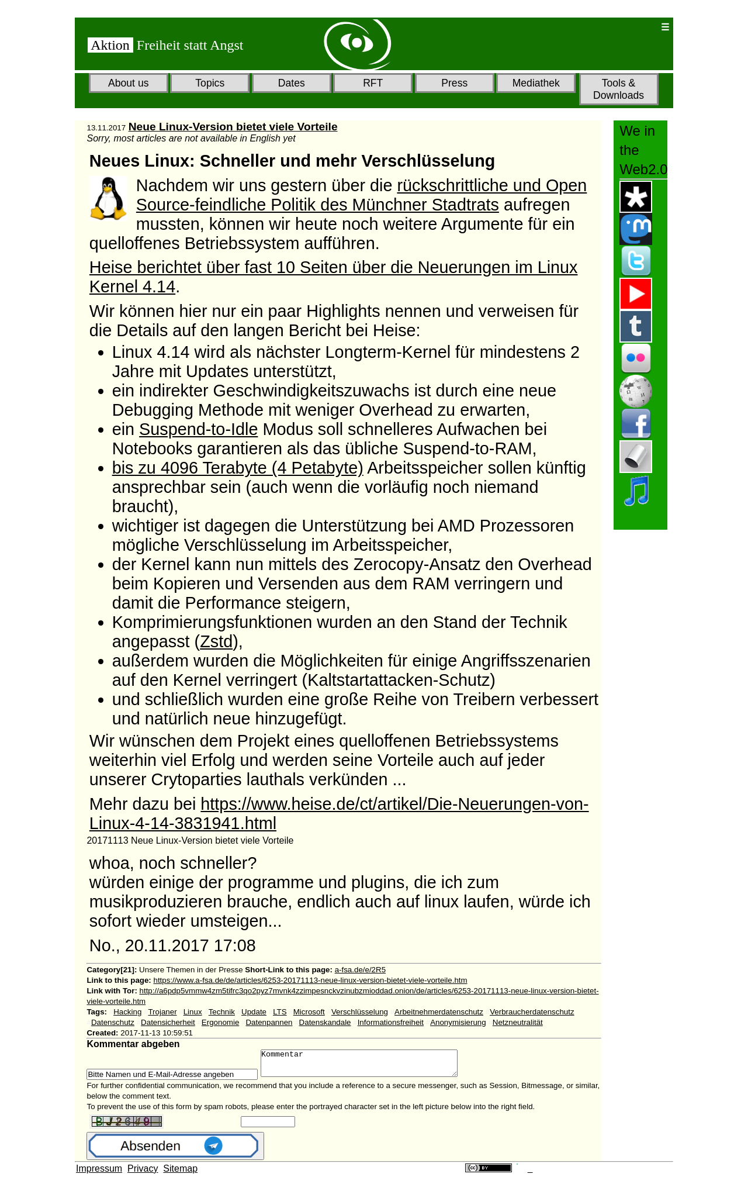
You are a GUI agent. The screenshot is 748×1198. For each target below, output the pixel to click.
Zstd (216, 641)
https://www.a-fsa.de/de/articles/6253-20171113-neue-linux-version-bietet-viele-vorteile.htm (311, 980)
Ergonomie (220, 1022)
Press (454, 83)
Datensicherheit (168, 1022)
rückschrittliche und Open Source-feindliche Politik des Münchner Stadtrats (361, 195)
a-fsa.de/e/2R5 (360, 969)
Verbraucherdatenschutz (532, 1011)
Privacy (142, 1174)
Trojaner (162, 1011)
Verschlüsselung (359, 1011)
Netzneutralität (518, 1022)
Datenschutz (112, 1022)
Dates (291, 83)
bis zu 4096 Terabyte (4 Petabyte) (237, 467)
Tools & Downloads (618, 89)
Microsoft (309, 1011)
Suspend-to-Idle (198, 429)
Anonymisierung (458, 1022)
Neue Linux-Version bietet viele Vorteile (233, 126)
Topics (209, 83)
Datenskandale (325, 1022)
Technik (222, 1011)
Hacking (127, 1011)
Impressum (99, 1174)
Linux (192, 1011)
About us (128, 83)
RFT (373, 83)
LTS (279, 1011)
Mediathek (536, 83)
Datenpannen (268, 1022)
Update (253, 1011)
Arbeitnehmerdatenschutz (438, 1011)
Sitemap (180, 1174)
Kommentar (371, 1065)
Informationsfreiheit (391, 1022)
